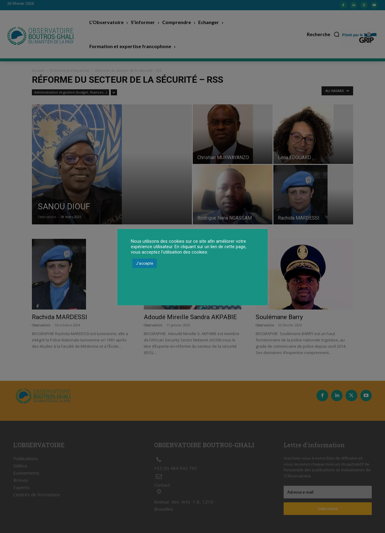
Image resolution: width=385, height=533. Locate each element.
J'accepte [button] (144, 263)
